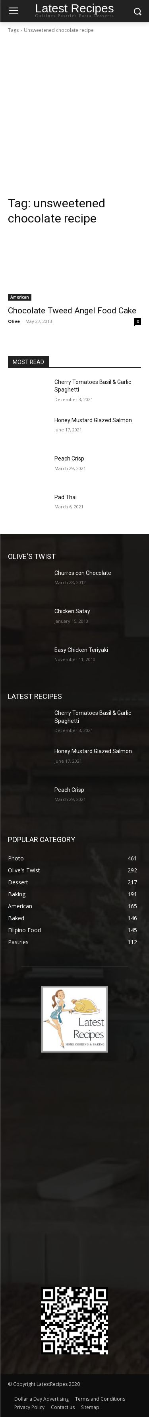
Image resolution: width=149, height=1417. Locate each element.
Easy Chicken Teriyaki (81, 650)
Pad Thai (65, 497)
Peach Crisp (69, 458)
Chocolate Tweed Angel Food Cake (72, 310)
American (19, 297)
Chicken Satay (72, 611)
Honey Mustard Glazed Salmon (93, 420)
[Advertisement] (74, 117)
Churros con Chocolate (82, 573)
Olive (14, 321)
